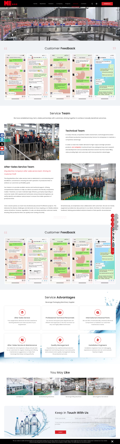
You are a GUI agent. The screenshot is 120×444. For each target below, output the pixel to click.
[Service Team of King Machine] (31, 142)
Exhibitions (107, 4)
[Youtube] (2, 148)
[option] (15, 77)
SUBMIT (60, 432)
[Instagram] (2, 153)
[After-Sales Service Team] (88, 181)
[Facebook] (2, 135)
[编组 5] (60, 217)
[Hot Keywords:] (92, 3)
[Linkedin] (2, 140)
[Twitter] (2, 144)
